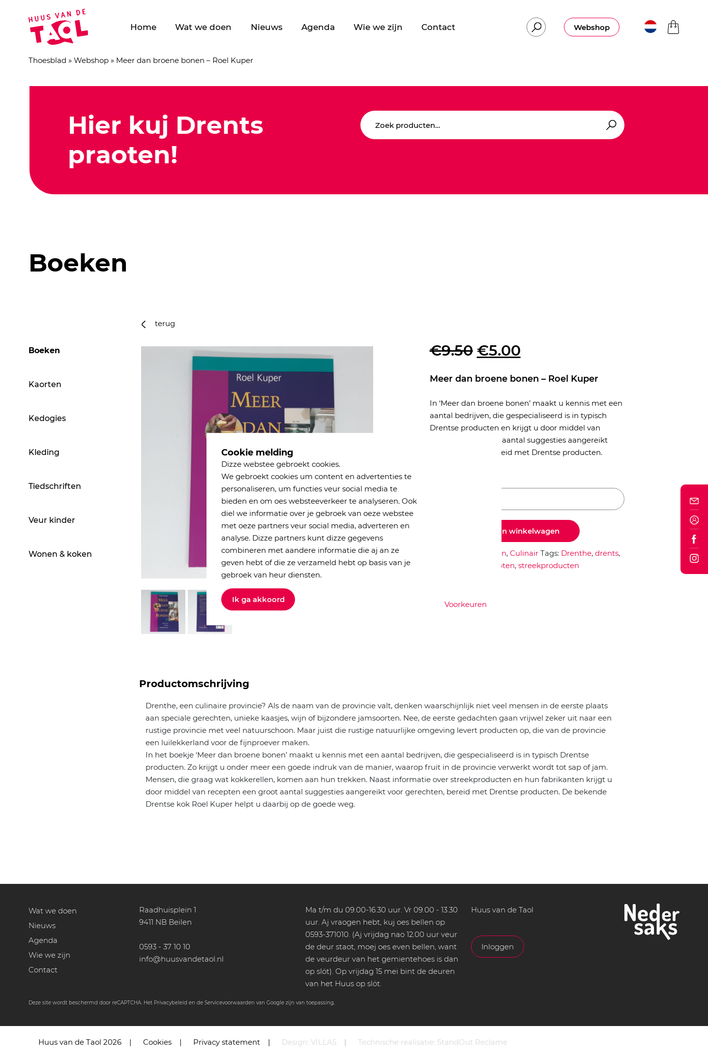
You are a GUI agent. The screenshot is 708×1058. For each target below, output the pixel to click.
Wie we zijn (49, 955)
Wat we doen (53, 910)
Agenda (43, 940)
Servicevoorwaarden (230, 1002)
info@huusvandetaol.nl (181, 959)
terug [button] (158, 323)
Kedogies (47, 418)
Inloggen (497, 946)
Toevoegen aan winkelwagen (505, 531)
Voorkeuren (465, 604)
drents (607, 553)
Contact (43, 969)
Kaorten (45, 384)
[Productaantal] (527, 499)
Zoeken (609, 125)
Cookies (157, 1042)
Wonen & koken (60, 554)
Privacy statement (226, 1042)
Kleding (44, 452)
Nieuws (42, 925)
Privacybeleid (170, 1002)
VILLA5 (323, 1042)
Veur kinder (52, 520)
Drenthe (576, 553)
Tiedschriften (55, 486)
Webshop (592, 27)
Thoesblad (47, 60)
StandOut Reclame (472, 1042)
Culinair (524, 553)
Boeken (44, 350)
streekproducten (548, 565)
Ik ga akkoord (258, 599)
